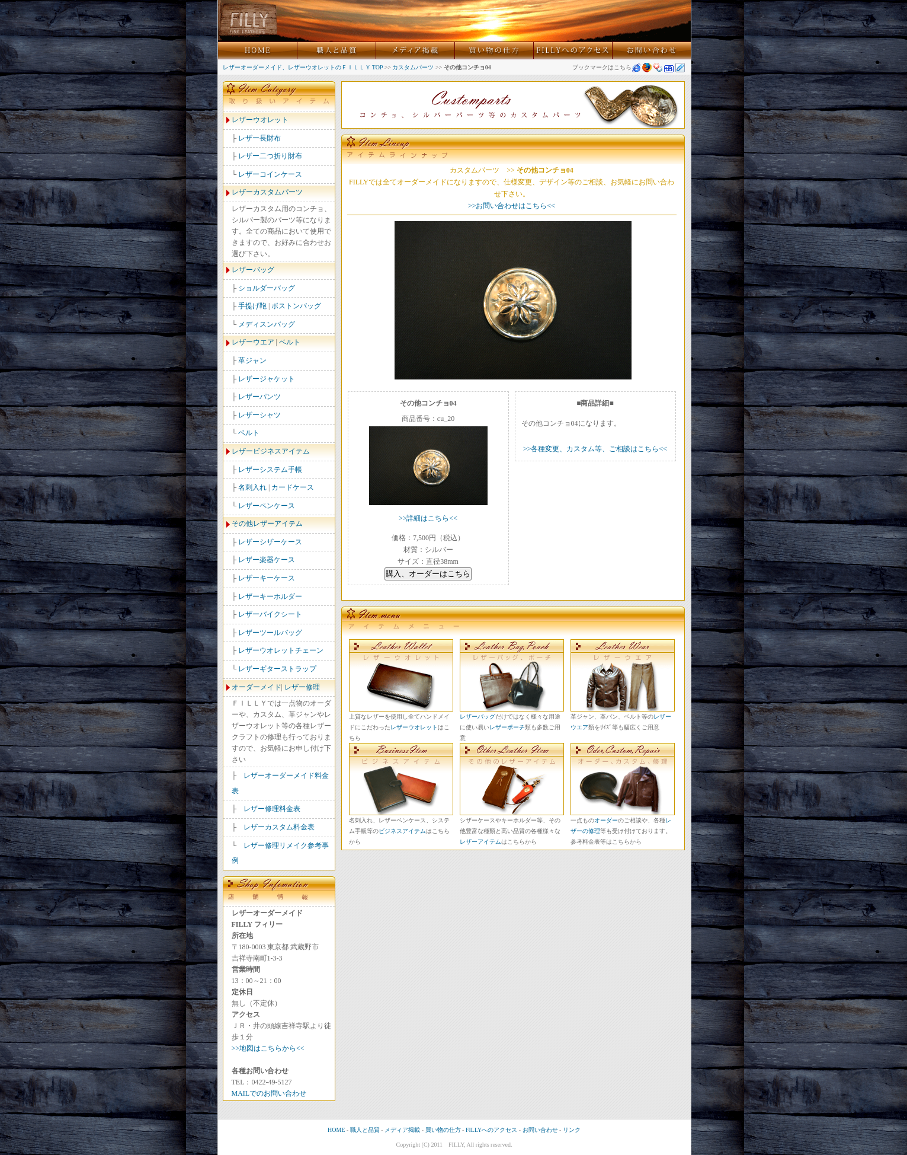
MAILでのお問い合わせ (269, 1093)
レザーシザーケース (270, 542)
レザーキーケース (266, 578)
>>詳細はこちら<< (428, 518)
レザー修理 (302, 687)
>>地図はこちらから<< (268, 1048)
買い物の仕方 (443, 1130)
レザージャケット (266, 379)
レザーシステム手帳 (270, 469)
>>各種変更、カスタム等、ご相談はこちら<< (595, 449)
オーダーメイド (256, 687)
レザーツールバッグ (270, 632)
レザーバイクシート (270, 614)
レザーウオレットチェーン (280, 650)
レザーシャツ (259, 415)
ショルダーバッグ (266, 288)
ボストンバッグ (296, 306)
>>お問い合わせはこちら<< (511, 206)
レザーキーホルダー (270, 596)
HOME (336, 1130)
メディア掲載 (402, 1130)
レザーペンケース (266, 506)
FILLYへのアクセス (491, 1130)
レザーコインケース (270, 174)
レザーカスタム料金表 (279, 827)
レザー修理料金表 (271, 809)
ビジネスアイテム (402, 831)
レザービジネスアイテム (271, 451)
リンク (572, 1130)
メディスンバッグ (266, 324)
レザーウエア (253, 342)
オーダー (606, 820)
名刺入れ (252, 487)
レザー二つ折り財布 (270, 156)
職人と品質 (365, 1130)
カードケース (292, 487)
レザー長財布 (259, 138)
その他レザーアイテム (267, 523)
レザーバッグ (253, 270)
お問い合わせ (540, 1130)
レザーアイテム (480, 841)
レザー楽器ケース (266, 560)
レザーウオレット (260, 120)
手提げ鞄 (252, 306)
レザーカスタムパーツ (267, 192)
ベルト (289, 342)
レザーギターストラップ (277, 669)
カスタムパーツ (413, 67)
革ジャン (252, 360)
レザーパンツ (259, 397)
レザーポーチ (507, 727)
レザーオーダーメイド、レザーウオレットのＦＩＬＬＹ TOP (303, 67)
